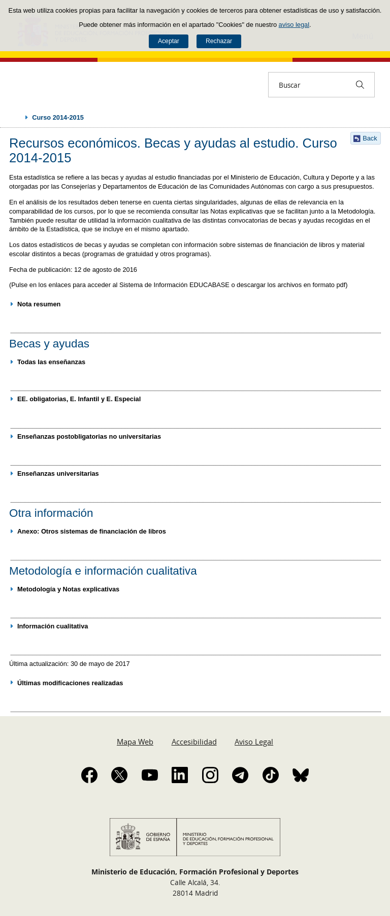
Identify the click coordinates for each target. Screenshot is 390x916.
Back (370, 138)
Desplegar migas (16, 117)
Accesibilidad (194, 741)
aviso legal (294, 24)
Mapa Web (135, 741)
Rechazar (219, 41)
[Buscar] (360, 85)
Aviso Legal (254, 741)
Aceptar (168, 41)
